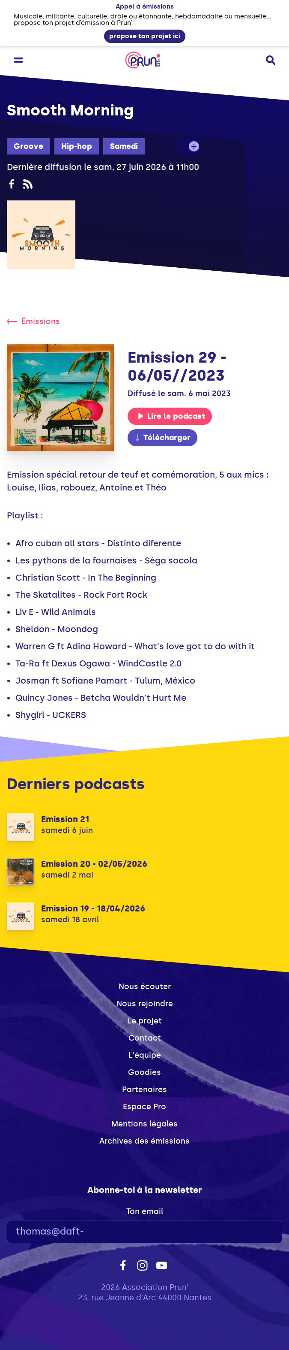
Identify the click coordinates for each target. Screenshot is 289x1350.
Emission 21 (65, 819)
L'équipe (144, 1055)
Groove (28, 146)
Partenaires (144, 1089)
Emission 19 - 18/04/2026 (93, 908)
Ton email (144, 1211)
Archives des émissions (144, 1141)
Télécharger (162, 437)
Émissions (33, 321)
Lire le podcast (171, 416)
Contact (144, 1038)
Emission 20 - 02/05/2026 (94, 864)
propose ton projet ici (144, 36)
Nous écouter (145, 986)
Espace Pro (144, 1106)
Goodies (144, 1072)
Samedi (124, 146)
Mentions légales (144, 1124)
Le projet (144, 1021)
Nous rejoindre (144, 1003)
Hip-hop (76, 146)
